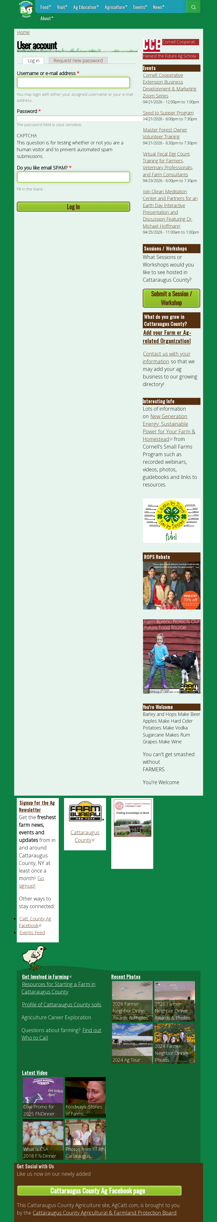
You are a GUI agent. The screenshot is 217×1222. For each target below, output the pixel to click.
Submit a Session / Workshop (171, 298)
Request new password (78, 60)
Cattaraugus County (85, 836)
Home (23, 32)
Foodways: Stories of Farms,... (84, 1110)
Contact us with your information (167, 357)
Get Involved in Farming (47, 976)
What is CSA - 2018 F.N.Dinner (39, 1152)
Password (29, 111)
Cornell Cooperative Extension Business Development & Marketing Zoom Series (169, 85)
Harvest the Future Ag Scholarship (174, 56)
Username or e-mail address (48, 73)
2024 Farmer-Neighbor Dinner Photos (171, 1053)
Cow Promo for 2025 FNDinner (39, 1110)
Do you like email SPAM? (44, 168)
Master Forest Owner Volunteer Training (165, 133)
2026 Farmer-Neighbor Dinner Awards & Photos (130, 1011)
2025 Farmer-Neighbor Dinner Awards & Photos (172, 1011)
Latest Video (34, 1072)
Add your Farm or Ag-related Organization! (167, 336)
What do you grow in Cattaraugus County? (165, 320)
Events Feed (32, 932)
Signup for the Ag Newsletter (37, 806)
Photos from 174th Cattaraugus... (85, 1152)
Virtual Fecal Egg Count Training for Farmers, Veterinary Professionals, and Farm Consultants (168, 164)
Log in (36, 60)
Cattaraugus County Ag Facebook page (116, 1190)
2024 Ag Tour (126, 1060)
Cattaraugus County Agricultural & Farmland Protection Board (105, 1212)
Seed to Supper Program (168, 113)
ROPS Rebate (157, 556)
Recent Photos (125, 976)
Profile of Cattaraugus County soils (61, 1004)
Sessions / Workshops (165, 248)
